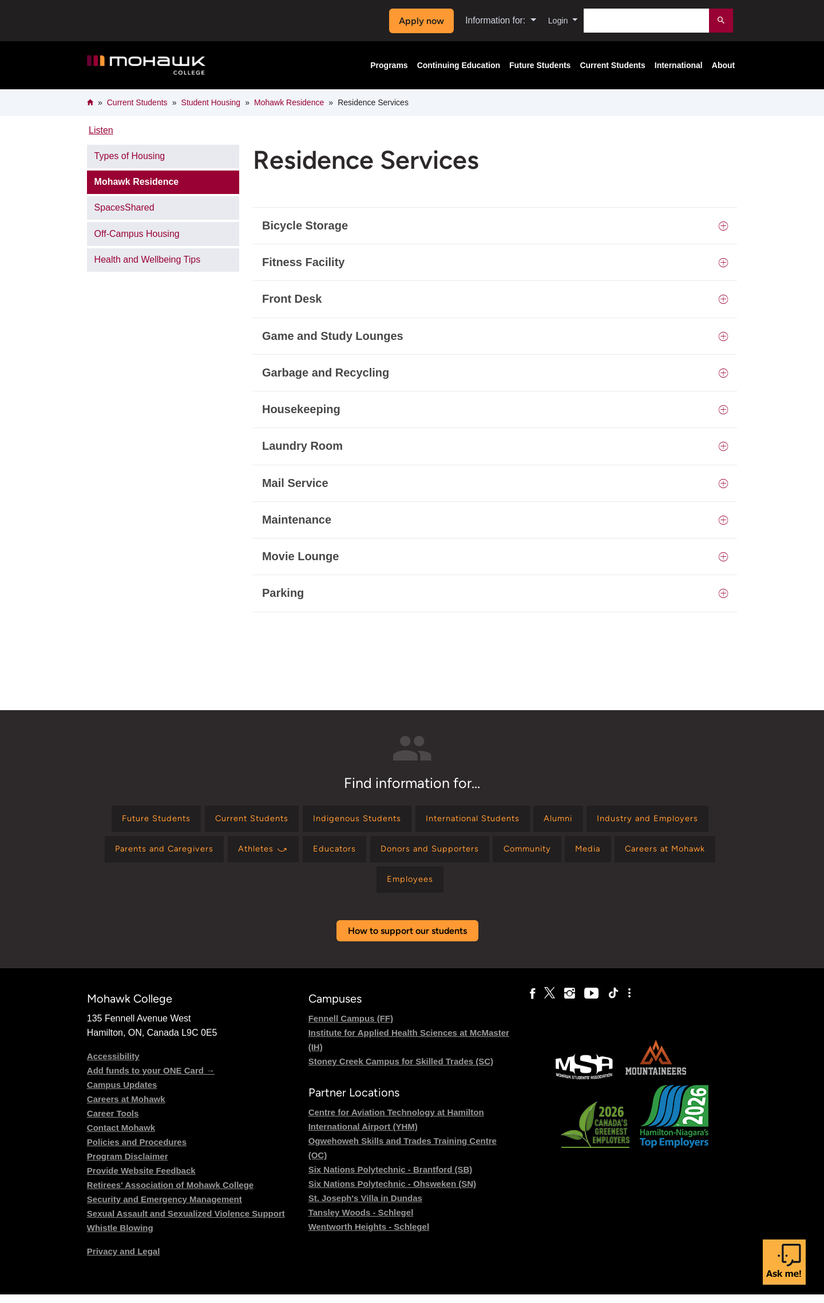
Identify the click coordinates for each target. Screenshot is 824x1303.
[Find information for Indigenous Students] (419, 820)
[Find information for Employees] (495, 886)
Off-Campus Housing (137, 234)
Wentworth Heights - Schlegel (368, 1235)
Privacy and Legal (123, 1259)
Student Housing (211, 102)
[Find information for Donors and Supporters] (580, 853)
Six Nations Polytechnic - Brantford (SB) (390, 1178)
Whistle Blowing (120, 1236)
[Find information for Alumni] (640, 820)
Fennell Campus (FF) (350, 1026)
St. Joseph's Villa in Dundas (365, 1206)
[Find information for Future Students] (201, 820)
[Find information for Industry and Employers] (161, 853)
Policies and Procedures (137, 1150)
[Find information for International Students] (545, 820)
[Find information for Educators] (478, 853)
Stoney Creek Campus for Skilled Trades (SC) (400, 1069)
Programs (388, 65)
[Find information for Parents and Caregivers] (293, 853)
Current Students (612, 65)
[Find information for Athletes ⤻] (401, 853)
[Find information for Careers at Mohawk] (399, 886)
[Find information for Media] (314, 886)
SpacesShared (124, 207)
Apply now (418, 20)
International (679, 65)
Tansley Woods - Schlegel (361, 1221)
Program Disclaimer (127, 1164)
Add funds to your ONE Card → (151, 1078)
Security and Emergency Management (164, 1207)
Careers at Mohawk (126, 1107)
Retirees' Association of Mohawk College (170, 1193)
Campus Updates (122, 1093)
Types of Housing (129, 156)
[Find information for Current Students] (305, 820)
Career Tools (113, 1121)
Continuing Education (458, 65)
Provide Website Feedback (141, 1178)
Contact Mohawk (121, 1135)
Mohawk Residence (289, 102)
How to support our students (407, 938)
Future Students (540, 65)
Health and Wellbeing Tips (147, 259)
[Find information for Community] (686, 853)
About (723, 65)
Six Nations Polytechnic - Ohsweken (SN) (392, 1192)
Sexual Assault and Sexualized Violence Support (186, 1221)
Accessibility (113, 1064)
